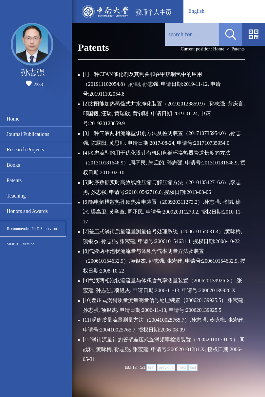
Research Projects (25, 149)
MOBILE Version (20, 244)
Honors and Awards (27, 211)
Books (13, 165)
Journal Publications (28, 134)
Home (13, 119)
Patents (14, 180)
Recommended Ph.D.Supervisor (32, 228)
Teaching (16, 195)
